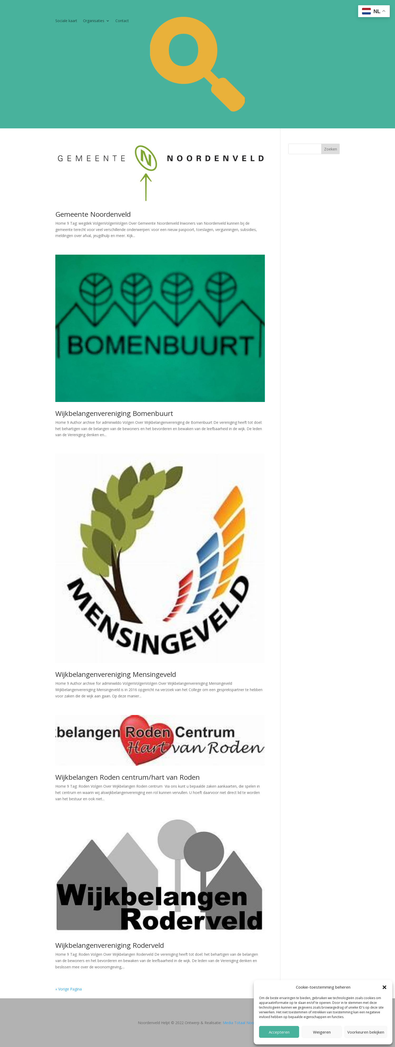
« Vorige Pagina (68, 988)
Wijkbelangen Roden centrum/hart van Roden (127, 777)
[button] (384, 987)
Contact (122, 21)
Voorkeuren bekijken (365, 1032)
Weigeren (322, 1032)
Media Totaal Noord (240, 1022)
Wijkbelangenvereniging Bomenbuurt (114, 413)
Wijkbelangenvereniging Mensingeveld (115, 674)
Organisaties (93, 21)
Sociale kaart (66, 21)
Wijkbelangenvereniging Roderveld (109, 945)
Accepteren (279, 1032)
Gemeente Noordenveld (93, 214)
